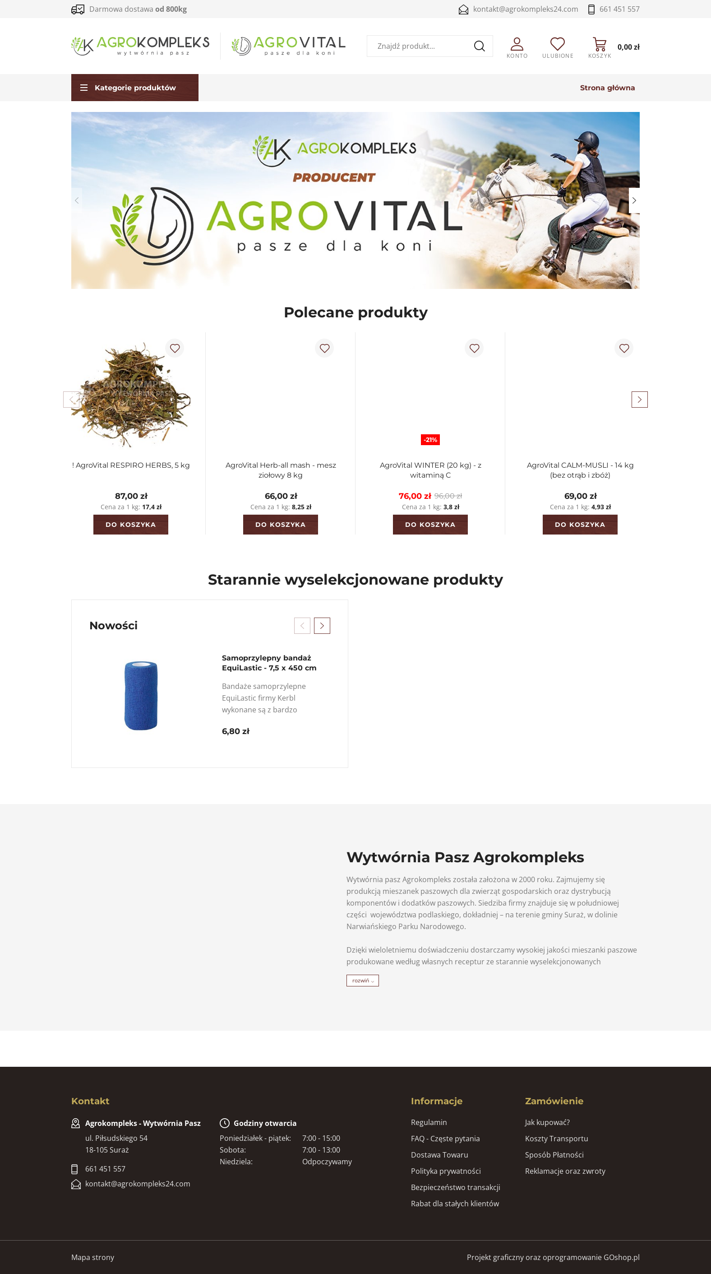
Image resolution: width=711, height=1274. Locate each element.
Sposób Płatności (554, 1155)
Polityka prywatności (446, 1171)
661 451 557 (620, 9)
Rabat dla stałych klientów (455, 1204)
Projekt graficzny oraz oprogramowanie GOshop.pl (553, 1257)
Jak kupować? (547, 1122)
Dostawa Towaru (439, 1155)
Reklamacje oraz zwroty (565, 1171)
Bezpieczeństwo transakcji (455, 1187)
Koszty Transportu (556, 1139)
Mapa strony (92, 1257)
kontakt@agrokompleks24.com (525, 9)
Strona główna (607, 88)
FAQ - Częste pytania (445, 1139)
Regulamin (429, 1122)
